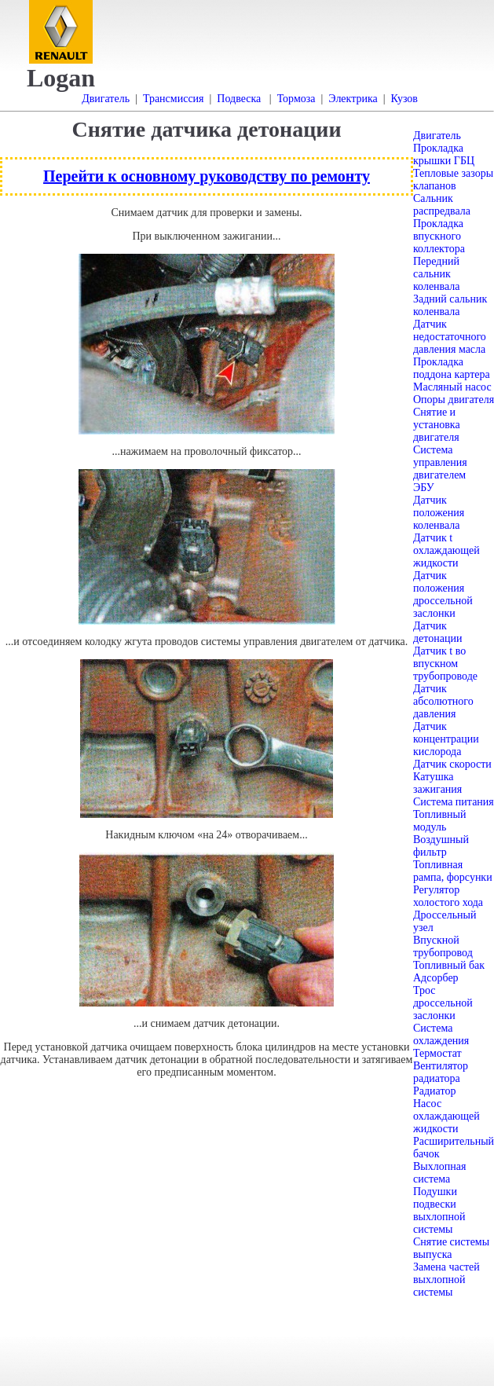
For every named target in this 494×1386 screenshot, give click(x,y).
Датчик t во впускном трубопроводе (445, 663)
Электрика (352, 98)
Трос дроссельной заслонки (443, 1002)
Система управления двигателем (440, 462)
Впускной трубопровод (443, 946)
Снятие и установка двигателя (436, 424)
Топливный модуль (439, 820)
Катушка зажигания (437, 783)
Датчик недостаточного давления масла (449, 336)
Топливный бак (449, 965)
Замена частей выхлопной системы (446, 1279)
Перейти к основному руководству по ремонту (206, 176)
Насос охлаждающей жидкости (446, 1116)
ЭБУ (423, 487)
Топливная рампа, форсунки (452, 871)
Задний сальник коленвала (450, 305)
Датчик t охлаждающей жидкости (446, 550)
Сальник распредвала (441, 204)
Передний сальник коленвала (436, 273)
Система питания (453, 802)
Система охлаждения (441, 1034)
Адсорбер (436, 978)
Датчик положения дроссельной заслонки (443, 594)
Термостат (437, 1053)
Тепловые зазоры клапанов (453, 179)
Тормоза (296, 98)
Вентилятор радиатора (440, 1072)
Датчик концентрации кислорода (446, 738)
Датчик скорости (452, 764)
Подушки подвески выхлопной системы (439, 1210)
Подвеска (239, 98)
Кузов (404, 98)
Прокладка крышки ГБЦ (443, 154)
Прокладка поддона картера (451, 368)
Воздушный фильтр (441, 846)
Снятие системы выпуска (451, 1248)
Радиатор (434, 1091)
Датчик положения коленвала (438, 512)
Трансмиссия (173, 98)
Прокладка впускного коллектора (439, 236)
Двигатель (106, 98)
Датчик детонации (437, 632)
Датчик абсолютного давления (443, 701)
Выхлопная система (439, 1172)
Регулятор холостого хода (448, 896)
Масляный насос (452, 387)
